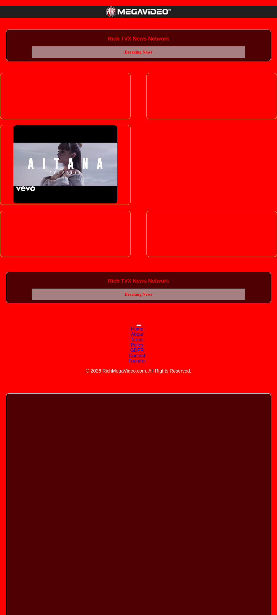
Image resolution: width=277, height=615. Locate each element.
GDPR (137, 350)
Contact (137, 355)
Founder (137, 360)
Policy (137, 344)
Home (137, 328)
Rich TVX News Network (138, 39)
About (137, 334)
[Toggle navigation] (138, 325)
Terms (137, 339)
